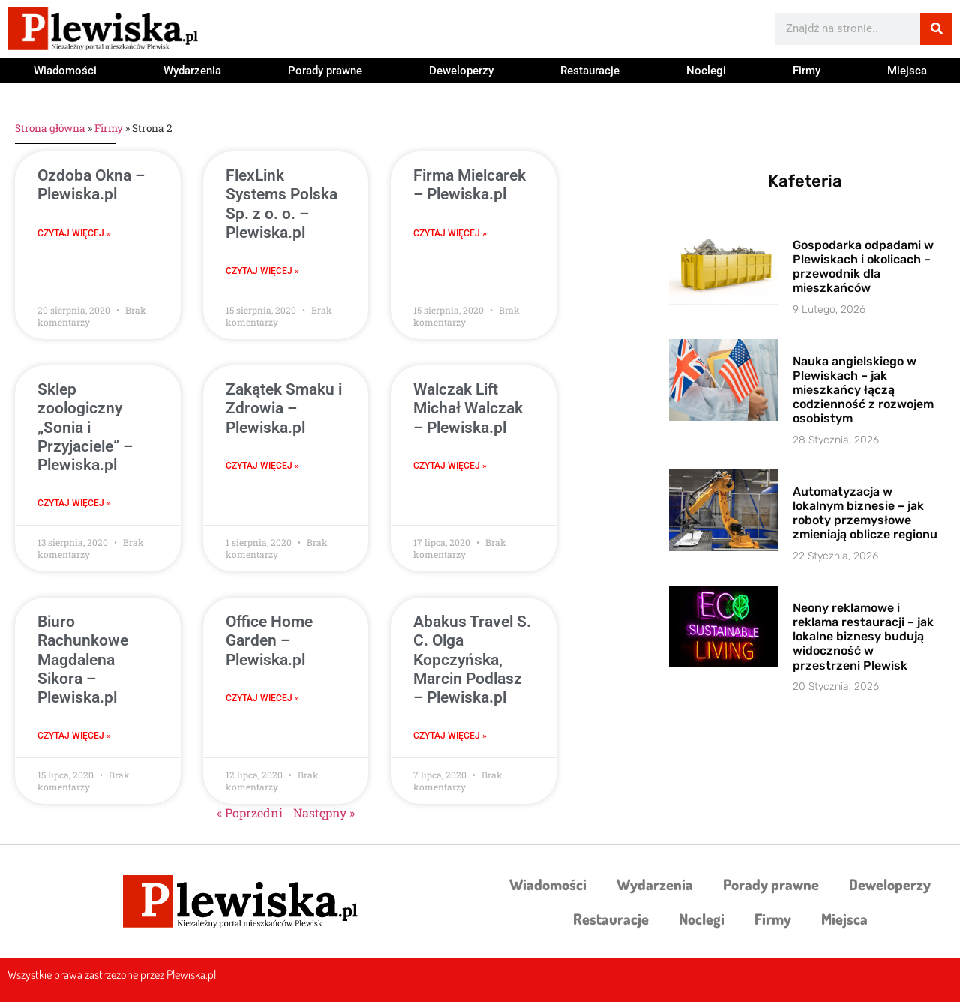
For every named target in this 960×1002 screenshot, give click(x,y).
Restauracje (590, 70)
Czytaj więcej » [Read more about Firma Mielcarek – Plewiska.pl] (450, 233)
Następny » (324, 812)
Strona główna (50, 128)
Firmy (806, 70)
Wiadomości (65, 70)
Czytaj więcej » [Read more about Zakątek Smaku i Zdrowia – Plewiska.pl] (262, 465)
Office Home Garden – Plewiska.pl (269, 640)
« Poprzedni (250, 812)
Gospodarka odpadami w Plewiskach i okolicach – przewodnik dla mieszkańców (863, 267)
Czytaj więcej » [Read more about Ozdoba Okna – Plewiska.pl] (74, 233)
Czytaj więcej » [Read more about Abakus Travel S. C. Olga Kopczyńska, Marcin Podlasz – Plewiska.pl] (450, 735)
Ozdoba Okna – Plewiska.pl (91, 184)
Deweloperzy (461, 70)
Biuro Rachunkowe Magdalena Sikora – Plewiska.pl (83, 659)
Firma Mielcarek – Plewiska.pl (469, 184)
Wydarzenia (192, 70)
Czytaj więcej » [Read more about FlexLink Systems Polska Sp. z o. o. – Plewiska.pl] (262, 271)
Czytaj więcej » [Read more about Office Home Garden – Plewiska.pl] (262, 698)
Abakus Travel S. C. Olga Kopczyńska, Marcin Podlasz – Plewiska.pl (472, 659)
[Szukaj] (936, 29)
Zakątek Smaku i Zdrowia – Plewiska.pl (284, 408)
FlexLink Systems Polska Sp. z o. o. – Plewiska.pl (282, 204)
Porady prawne (325, 70)
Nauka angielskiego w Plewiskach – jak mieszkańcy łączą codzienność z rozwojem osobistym (863, 390)
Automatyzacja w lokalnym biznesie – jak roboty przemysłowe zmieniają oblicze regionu (865, 513)
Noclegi (706, 70)
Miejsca (907, 70)
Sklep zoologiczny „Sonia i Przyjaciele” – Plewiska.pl (85, 427)
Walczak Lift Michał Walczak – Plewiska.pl (468, 408)
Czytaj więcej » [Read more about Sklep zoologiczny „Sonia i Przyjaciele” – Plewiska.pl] (74, 503)
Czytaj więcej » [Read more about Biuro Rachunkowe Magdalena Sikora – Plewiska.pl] (74, 735)
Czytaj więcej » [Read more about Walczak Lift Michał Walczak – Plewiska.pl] (450, 465)
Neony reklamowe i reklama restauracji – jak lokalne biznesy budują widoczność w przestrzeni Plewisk (863, 637)
